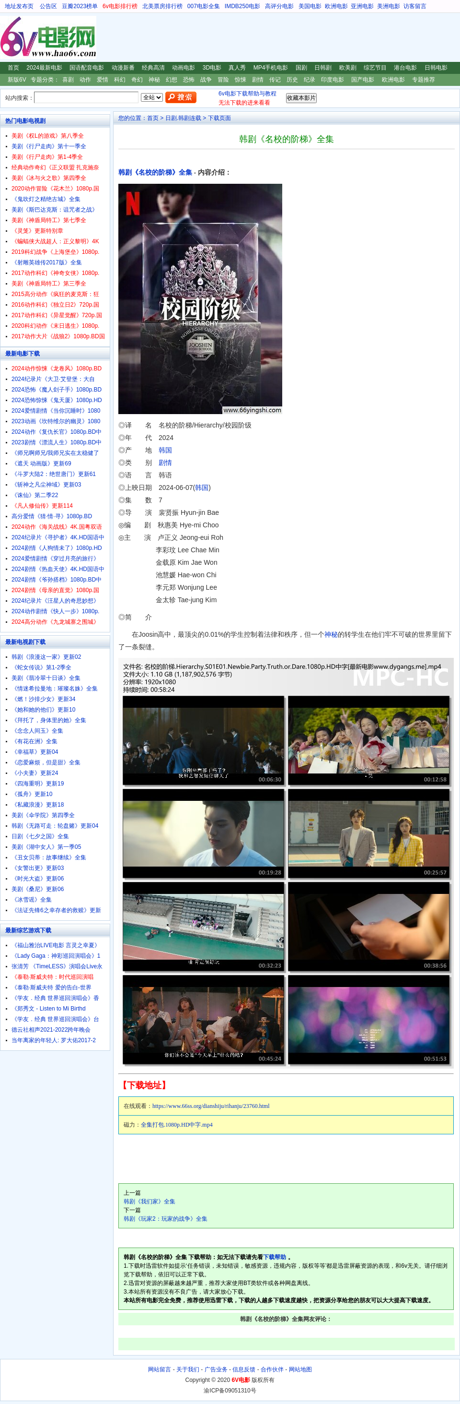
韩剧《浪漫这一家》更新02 (46, 657)
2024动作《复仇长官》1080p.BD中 (57, 431)
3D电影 (212, 67)
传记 (275, 79)
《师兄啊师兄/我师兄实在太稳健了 (55, 453)
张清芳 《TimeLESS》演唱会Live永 (57, 966)
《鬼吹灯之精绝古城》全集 (46, 199)
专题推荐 (423, 79)
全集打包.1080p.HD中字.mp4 (177, 1124)
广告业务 (216, 1369)
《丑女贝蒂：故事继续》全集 (49, 857)
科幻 (120, 79)
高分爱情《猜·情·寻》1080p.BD (52, 516)
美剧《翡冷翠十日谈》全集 (46, 678)
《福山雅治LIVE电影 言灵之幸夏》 (56, 945)
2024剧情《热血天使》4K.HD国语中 (58, 569)
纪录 (309, 79)
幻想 (171, 79)
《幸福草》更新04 (35, 752)
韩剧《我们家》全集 (149, 1201)
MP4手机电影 (270, 67)
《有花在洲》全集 (35, 741)
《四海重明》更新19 (38, 783)
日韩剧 (323, 67)
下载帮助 (274, 1257)
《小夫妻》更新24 (35, 773)
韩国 (165, 450)
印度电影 (332, 79)
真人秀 (237, 67)
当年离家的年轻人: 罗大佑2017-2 (54, 1040)
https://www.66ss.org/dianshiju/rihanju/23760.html (211, 1106)
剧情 (258, 79)
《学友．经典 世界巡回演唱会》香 (55, 998)
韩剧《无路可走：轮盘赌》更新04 (55, 825)
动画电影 (183, 67)
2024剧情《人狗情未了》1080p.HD (57, 548)
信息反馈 (243, 1369)
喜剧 (68, 79)
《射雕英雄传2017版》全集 (47, 262)
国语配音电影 (86, 67)
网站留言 (159, 1369)
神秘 (154, 79)
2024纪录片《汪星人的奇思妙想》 (55, 600)
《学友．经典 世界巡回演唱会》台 (55, 1019)
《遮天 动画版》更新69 (41, 463)
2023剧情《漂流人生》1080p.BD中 (57, 442)
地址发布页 (19, 6)
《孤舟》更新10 (32, 794)
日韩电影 (436, 67)
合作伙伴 (272, 1369)
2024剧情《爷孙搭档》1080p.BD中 (57, 579)
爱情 (102, 79)
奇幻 (137, 79)
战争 (206, 79)
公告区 (48, 6)
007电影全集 (203, 6)
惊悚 (240, 79)
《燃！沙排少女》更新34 (43, 699)
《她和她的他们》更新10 (43, 709)
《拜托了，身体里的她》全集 (49, 720)
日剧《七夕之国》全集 (40, 836)
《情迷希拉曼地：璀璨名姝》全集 (55, 688)
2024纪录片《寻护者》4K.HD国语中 (58, 537)
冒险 (223, 79)
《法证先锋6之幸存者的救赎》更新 (56, 910)
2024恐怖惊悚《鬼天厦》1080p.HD (57, 400)
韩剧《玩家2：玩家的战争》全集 (165, 1218)
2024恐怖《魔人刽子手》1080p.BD (57, 389)
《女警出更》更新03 (38, 868)
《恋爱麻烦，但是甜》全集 (46, 762)
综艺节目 (375, 67)
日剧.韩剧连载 (183, 118)
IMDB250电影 (242, 6)
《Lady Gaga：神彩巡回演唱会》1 (56, 955)
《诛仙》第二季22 (35, 495)
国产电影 (362, 79)
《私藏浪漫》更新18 (38, 804)
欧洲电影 (336, 6)
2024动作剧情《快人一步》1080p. (55, 611)
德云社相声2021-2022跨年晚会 (51, 1029)
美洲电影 (388, 6)
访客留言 (414, 6)
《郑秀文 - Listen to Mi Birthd (49, 1008)
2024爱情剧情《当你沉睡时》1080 (56, 410)
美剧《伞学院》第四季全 (43, 815)
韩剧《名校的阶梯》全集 (155, 172)
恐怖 (189, 79)
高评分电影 (279, 6)
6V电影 (9, 37)
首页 (13, 67)
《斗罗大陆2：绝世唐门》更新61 (54, 474)
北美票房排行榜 (162, 6)
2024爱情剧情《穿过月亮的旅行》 (55, 558)
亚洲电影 (362, 6)
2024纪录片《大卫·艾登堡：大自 (53, 379)
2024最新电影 (44, 67)
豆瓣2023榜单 (80, 6)
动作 (85, 79)
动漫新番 (123, 67)
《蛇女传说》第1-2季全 (41, 667)
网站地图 (300, 1369)
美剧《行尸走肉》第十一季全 (49, 146)
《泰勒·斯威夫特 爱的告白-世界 (52, 987)
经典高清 (153, 67)
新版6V (17, 79)
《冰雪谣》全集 (32, 899)
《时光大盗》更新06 (38, 878)
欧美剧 (347, 67)
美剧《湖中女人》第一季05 (46, 847)
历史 (292, 79)
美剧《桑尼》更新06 (38, 889)
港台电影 (405, 67)
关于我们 (187, 1369)
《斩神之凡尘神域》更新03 (46, 484)
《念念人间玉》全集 (37, 730)
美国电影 (310, 6)
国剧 (301, 67)
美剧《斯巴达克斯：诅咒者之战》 (55, 209)
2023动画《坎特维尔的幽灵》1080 (56, 421)
